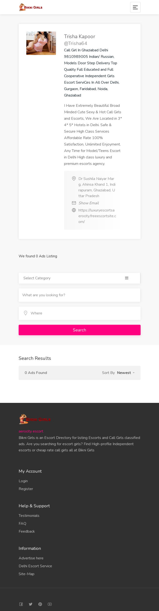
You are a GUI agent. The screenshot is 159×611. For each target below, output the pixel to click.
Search (79, 330)
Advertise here (31, 558)
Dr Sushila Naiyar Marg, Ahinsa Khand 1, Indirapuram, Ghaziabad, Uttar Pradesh (96, 187)
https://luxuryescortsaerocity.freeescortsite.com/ (97, 216)
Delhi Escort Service (35, 566)
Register (26, 489)
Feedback (27, 531)
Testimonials (29, 515)
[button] (126, 372)
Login (23, 481)
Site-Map (26, 574)
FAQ (22, 523)
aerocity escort (31, 431)
